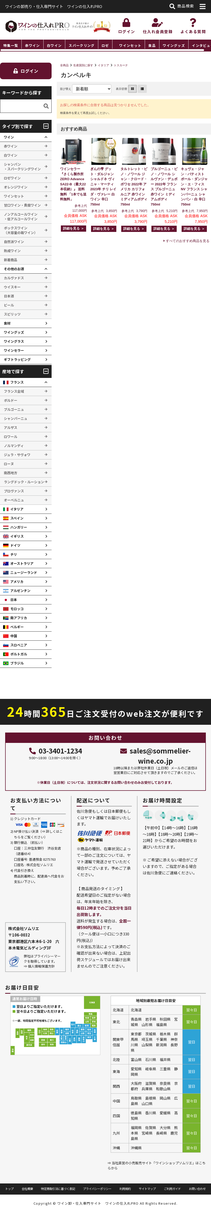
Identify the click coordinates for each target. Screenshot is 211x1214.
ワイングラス (14, 341)
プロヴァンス (14, 490)
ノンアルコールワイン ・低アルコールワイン (20, 216)
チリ (13, 554)
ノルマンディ (14, 445)
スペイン (16, 518)
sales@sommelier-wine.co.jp (155, 755)
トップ (9, 1189)
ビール (9, 305)
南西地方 (10, 472)
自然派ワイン (14, 241)
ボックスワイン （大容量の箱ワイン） (20, 230)
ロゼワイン (12, 177)
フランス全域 (14, 391)
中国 (13, 635)
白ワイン (54, 45)
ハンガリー (18, 527)
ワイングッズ (174, 45)
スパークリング (81, 45)
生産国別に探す (83, 65)
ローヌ (9, 463)
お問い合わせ (197, 1189)
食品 (152, 45)
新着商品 (10, 259)
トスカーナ (121, 65)
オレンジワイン (15, 187)
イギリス (17, 536)
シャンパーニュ (15, 418)
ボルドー (10, 400)
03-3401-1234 (55, 750)
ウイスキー (12, 286)
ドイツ (15, 545)
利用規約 (125, 1189)
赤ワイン (32, 45)
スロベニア (18, 644)
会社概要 (27, 1189)
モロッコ (17, 608)
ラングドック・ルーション (24, 481)
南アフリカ (18, 617)
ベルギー (17, 626)
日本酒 (9, 296)
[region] (105, 46)
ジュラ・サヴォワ (17, 454)
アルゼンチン (20, 590)
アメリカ (16, 581)
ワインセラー (14, 350)
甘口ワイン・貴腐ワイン (22, 205)
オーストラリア (22, 563)
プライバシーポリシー (97, 1189)
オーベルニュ (14, 500)
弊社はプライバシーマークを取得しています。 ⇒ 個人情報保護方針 (42, 961)
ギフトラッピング (17, 359)
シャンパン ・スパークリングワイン (22, 166)
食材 (7, 323)
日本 (13, 599)
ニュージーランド (23, 572)
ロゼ (105, 45)
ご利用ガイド (172, 1189)
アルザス (10, 427)
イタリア (103, 65)
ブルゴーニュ (14, 409)
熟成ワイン (12, 250)
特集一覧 (10, 45)
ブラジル (17, 663)
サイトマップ (147, 1189)
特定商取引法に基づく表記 (58, 1189)
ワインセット (130, 45)
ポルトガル (18, 654)
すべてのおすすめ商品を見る (187, 241)
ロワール (10, 436)
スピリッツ (12, 314)
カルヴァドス (14, 277)
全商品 (64, 65)
